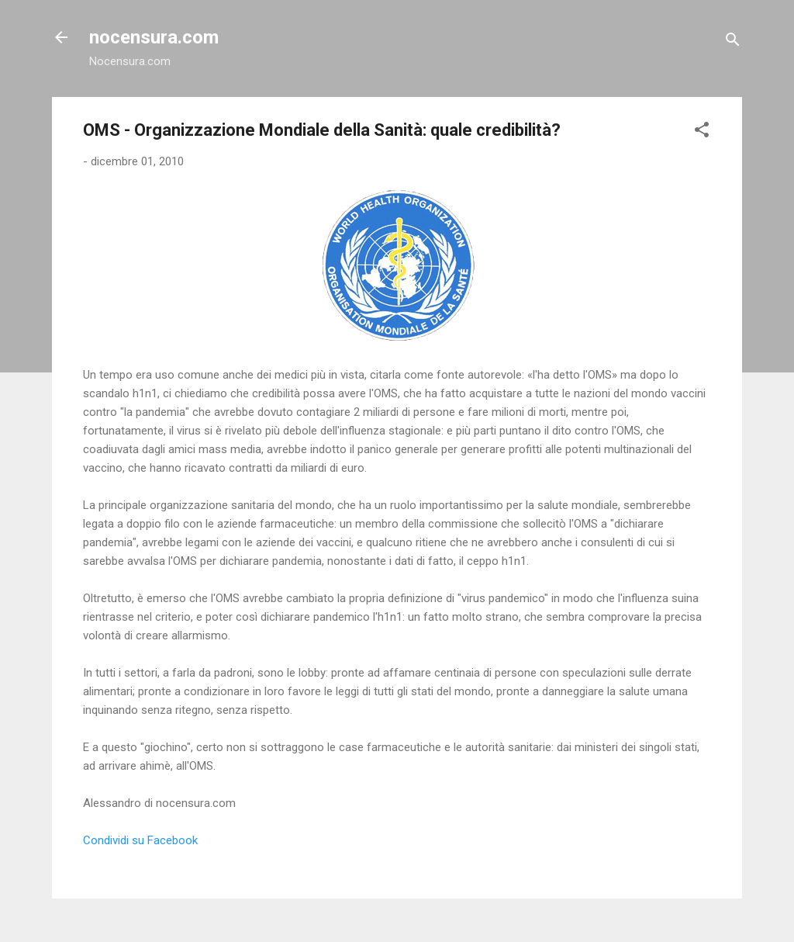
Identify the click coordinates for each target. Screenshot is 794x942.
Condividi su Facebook (140, 840)
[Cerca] (732, 42)
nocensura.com (154, 37)
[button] (701, 132)
